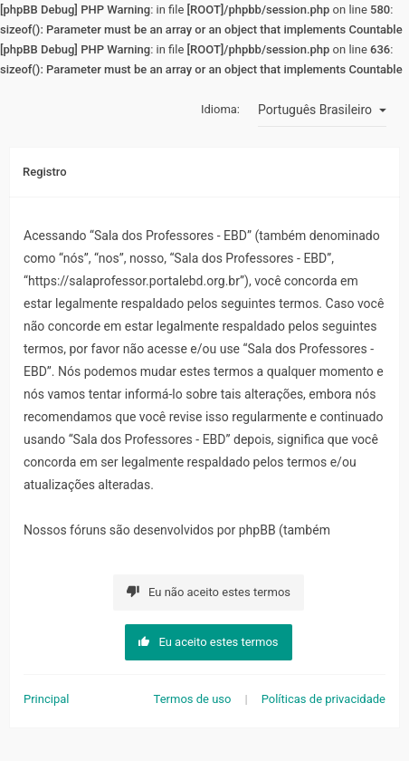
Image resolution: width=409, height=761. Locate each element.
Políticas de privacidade (323, 699)
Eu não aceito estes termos (208, 591)
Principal (46, 699)
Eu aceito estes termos (208, 642)
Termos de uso (193, 699)
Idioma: (220, 109)
